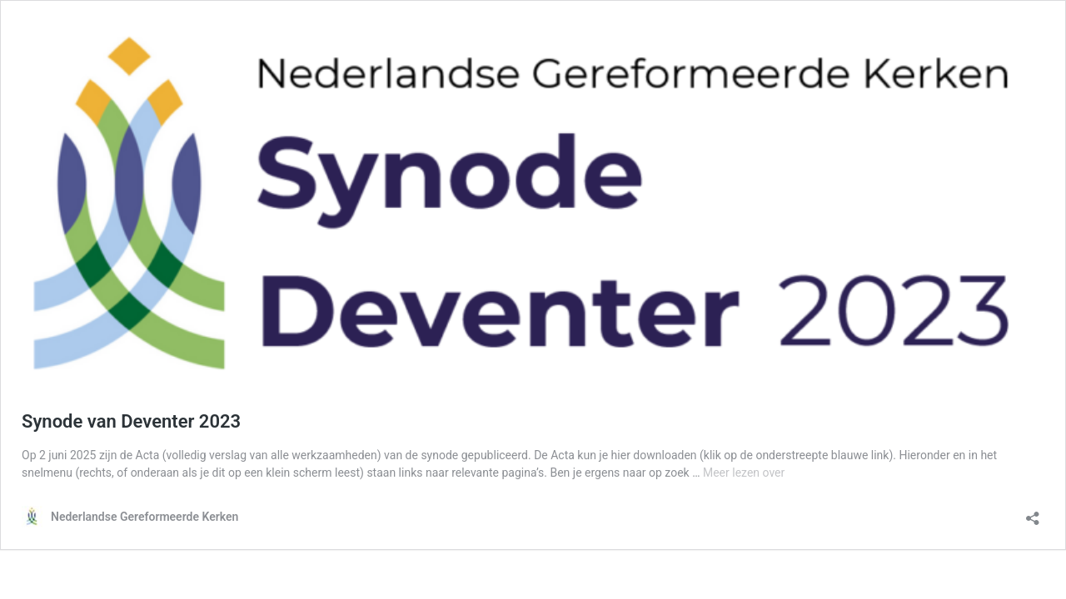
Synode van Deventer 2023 (131, 421)
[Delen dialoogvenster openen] (1032, 513)
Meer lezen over (744, 472)
